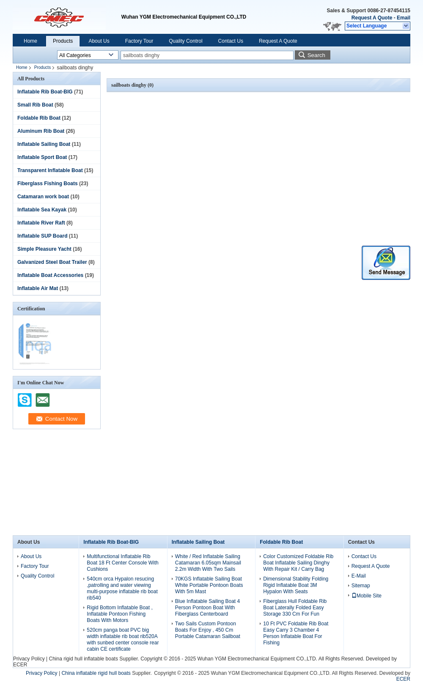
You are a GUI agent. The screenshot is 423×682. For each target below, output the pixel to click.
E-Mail (359, 576)
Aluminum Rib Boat (40, 131)
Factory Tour (139, 41)
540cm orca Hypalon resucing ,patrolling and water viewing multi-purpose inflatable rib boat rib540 (122, 588)
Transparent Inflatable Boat (50, 170)
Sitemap (361, 586)
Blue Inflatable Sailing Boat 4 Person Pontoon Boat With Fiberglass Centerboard (207, 607)
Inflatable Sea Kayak (41, 210)
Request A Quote (372, 18)
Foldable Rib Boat (38, 118)
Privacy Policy (29, 659)
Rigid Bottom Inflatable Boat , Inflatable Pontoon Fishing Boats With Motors (119, 614)
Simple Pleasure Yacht (44, 249)
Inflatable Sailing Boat (43, 144)
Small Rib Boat (35, 105)
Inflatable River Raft (41, 223)
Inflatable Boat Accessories (50, 275)
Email (403, 18)
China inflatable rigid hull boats (95, 673)
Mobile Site (367, 596)
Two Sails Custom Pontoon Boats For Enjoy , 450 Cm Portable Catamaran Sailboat (207, 630)
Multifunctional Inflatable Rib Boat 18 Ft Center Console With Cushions (122, 562)
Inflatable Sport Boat (42, 157)
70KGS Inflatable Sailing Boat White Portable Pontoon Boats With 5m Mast (209, 585)
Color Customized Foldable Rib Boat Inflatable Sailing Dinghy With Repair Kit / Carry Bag (298, 562)
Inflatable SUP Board (42, 236)
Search (316, 55)
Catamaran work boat (43, 197)
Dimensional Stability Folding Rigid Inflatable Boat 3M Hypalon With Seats (295, 585)
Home (30, 41)
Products (63, 41)
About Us (98, 41)
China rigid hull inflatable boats (83, 659)
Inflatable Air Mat (37, 288)
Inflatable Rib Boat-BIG (45, 92)
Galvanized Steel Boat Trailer (52, 262)
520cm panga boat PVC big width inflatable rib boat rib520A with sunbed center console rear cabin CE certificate (123, 639)
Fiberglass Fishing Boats (47, 183)
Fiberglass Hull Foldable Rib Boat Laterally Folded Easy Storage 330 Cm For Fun (295, 607)
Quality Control (185, 41)
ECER (20, 665)
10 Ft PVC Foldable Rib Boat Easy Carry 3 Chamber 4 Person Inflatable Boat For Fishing (295, 633)
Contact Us (230, 41)
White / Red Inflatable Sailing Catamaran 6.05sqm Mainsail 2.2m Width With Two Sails (208, 562)
